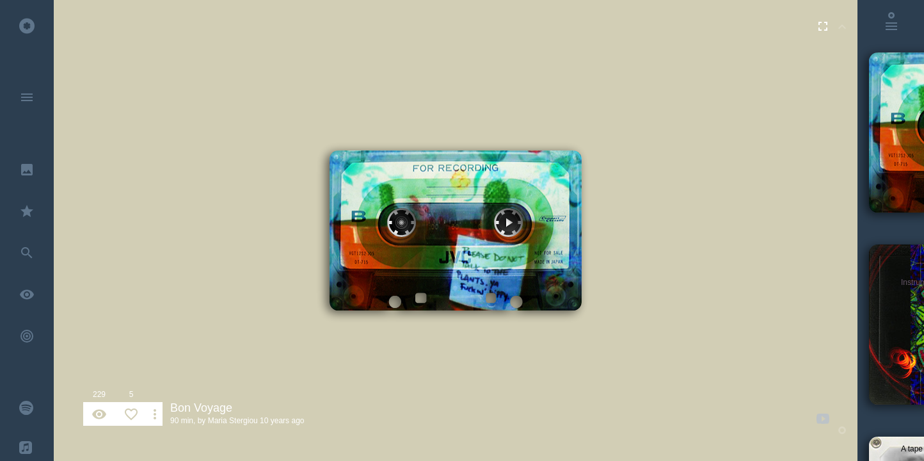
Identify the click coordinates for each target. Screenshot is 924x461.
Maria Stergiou (233, 420)
